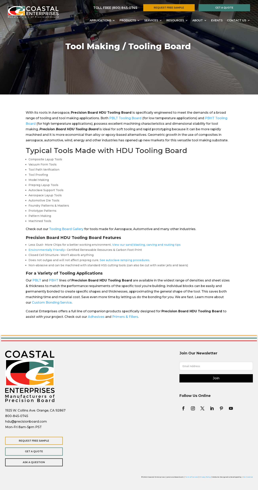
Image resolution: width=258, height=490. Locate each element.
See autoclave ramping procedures (124, 260)
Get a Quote (224, 7)
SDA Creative (247, 477)
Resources (175, 20)
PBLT (36, 280)
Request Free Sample (169, 7)
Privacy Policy (205, 477)
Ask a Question (31, 462)
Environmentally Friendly (46, 250)
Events (217, 20)
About (197, 20)
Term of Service (191, 477)
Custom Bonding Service (52, 302)
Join (216, 378)
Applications (100, 20)
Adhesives (96, 317)
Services (151, 20)
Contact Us (236, 20)
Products (128, 20)
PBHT (53, 280)
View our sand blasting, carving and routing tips (146, 244)
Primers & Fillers (125, 317)
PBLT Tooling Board (125, 118)
